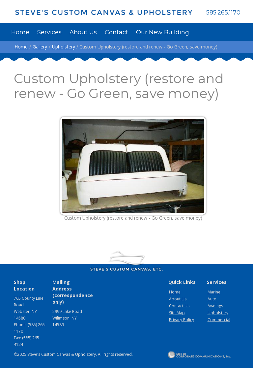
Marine (214, 292)
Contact (116, 32)
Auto (212, 299)
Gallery (40, 47)
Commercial (219, 319)
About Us (83, 32)
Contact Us (179, 306)
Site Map (177, 313)
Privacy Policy (181, 319)
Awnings (215, 306)
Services (49, 32)
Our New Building (162, 32)
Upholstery (63, 47)
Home (20, 32)
